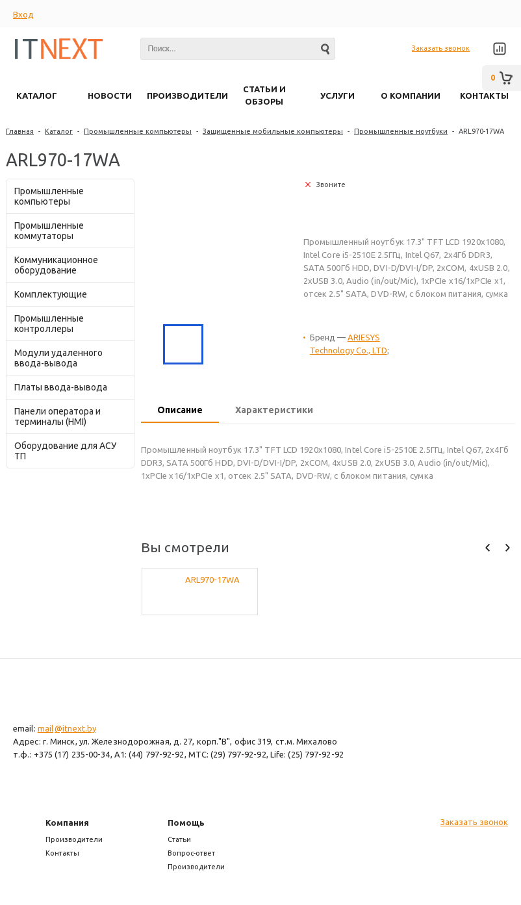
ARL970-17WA (212, 579)
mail (45, 728)
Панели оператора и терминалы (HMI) (57, 416)
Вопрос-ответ (191, 853)
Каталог (59, 131)
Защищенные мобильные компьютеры (273, 131)
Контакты (62, 853)
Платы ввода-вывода (60, 387)
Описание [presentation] (180, 410)
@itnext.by (75, 728)
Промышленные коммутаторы (49, 230)
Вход (23, 14)
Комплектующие (50, 294)
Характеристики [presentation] (274, 410)
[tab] (180, 411)
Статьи (179, 839)
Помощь (186, 822)
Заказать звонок (441, 48)
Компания (67, 822)
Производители (74, 839)
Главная (20, 131)
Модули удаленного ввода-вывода (58, 358)
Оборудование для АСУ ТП (65, 450)
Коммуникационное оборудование (56, 265)
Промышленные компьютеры (138, 131)
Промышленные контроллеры (49, 323)
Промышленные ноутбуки (401, 131)
